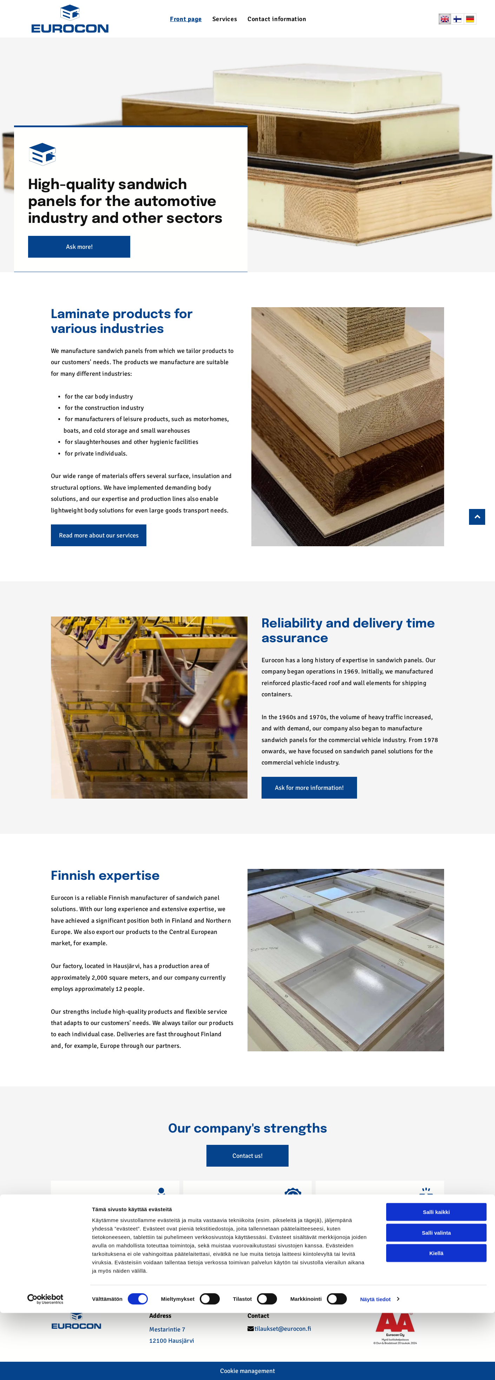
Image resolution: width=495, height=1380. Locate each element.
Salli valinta (436, 1300)
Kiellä (436, 1320)
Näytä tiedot (375, 1366)
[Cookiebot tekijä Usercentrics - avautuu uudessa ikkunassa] (45, 1366)
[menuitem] (186, 19)
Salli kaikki (436, 1279)
